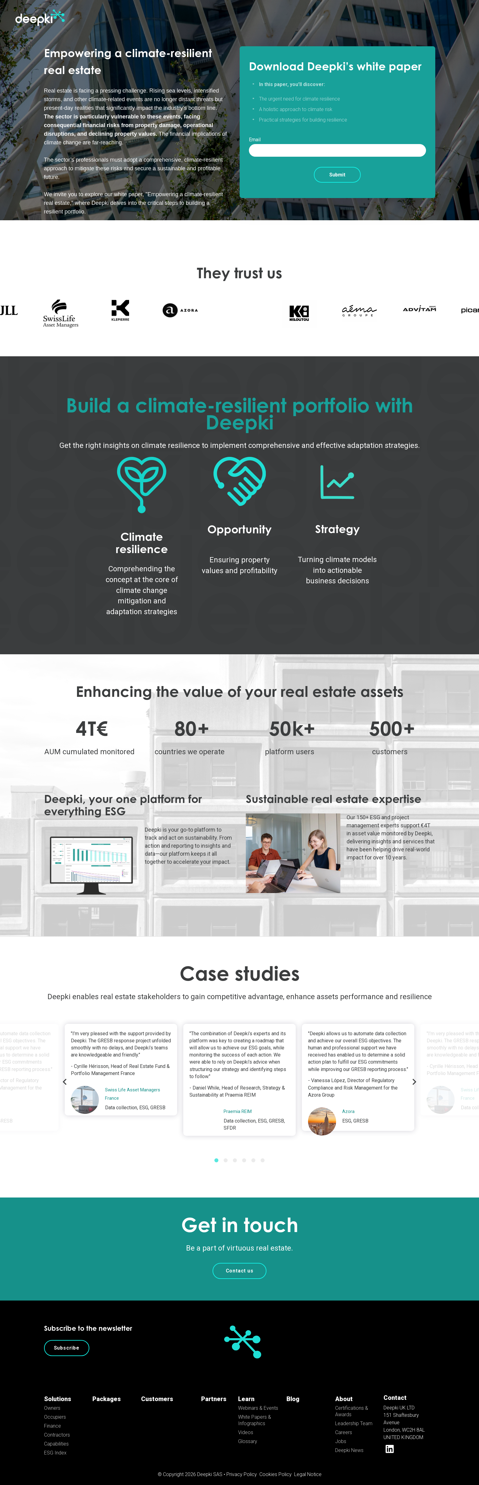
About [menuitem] (344, 1392)
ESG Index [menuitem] (55, 1446)
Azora (348, 1104)
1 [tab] (216, 1154)
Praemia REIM (239, 1104)
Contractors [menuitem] (57, 1428)
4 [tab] (244, 1154)
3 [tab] (235, 1154)
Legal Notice (308, 1468)
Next (414, 1075)
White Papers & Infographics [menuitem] (254, 1413)
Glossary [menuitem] (247, 1434)
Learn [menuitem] (246, 1392)
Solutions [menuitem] (57, 1392)
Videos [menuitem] (245, 1426)
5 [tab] (253, 1154)
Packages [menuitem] (106, 1392)
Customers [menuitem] (157, 1392)
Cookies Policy (275, 1468)
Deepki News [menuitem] (349, 1443)
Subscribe (66, 1341)
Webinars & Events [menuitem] (258, 1401)
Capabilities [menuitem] (56, 1437)
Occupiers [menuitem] (55, 1410)
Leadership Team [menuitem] (353, 1417)
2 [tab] (226, 1154)
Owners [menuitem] (52, 1401)
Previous (65, 1075)
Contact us (240, 1264)
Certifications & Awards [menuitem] (351, 1404)
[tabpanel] (239, 1073)
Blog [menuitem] (292, 1392)
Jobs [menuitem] (340, 1434)
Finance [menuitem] (52, 1419)
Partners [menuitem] (213, 1392)
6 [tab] (263, 1154)
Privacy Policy (241, 1468)
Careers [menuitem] (343, 1426)
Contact (395, 1391)
